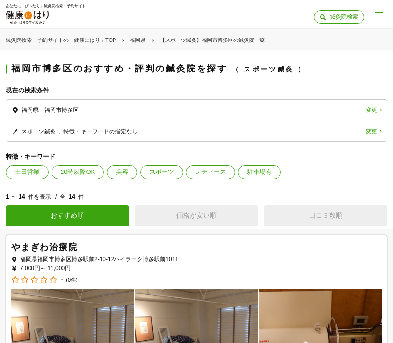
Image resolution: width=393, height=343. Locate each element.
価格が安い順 (196, 215)
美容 (122, 171)
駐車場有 (259, 171)
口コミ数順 (325, 215)
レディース (210, 171)
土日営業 (27, 171)
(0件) (71, 279)
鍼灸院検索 (344, 16)
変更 (371, 110)
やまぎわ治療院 (44, 247)
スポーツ (161, 171)
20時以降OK (78, 171)
